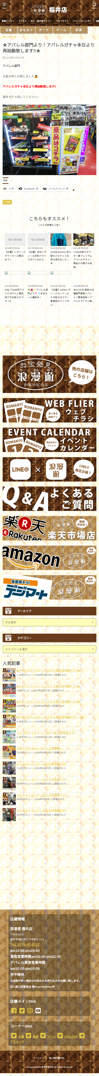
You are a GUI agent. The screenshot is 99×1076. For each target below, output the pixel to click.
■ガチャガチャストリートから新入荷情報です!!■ (48, 670)
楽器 (31, 1036)
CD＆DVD (66, 1036)
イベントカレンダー (82, 21)
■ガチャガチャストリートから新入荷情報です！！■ (50, 717)
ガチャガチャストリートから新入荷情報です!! (46, 732)
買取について (8, 21)
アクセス (22, 21)
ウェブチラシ (62, 21)
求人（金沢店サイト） (41, 21)
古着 (8, 202)
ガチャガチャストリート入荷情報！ (40, 748)
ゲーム (47, 1036)
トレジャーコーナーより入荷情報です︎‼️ (42, 764)
